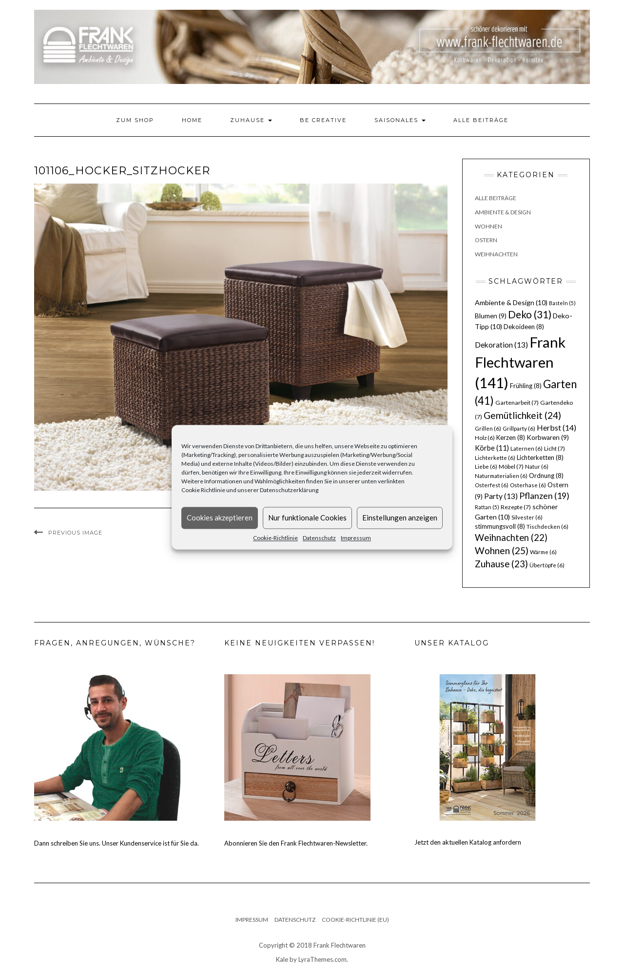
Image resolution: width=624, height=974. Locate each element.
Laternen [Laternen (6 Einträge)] (526, 448)
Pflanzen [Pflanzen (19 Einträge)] (544, 495)
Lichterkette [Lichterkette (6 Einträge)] (495, 458)
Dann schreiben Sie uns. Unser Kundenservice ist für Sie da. (116, 843)
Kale (282, 959)
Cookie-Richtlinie (275, 537)
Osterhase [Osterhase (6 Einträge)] (528, 485)
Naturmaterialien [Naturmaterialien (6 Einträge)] (501, 476)
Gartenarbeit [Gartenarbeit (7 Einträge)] (517, 402)
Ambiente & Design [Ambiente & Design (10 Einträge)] (511, 302)
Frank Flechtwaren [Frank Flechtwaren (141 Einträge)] (520, 362)
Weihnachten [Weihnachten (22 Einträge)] (511, 537)
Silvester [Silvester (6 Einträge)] (527, 517)
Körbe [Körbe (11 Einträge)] (492, 447)
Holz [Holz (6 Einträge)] (485, 438)
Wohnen (488, 226)
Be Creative (323, 120)
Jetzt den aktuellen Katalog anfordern (467, 842)
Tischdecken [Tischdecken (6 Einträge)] (547, 526)
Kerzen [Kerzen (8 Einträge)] (510, 437)
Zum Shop (135, 120)
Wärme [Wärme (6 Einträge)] (543, 552)
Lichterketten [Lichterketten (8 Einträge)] (540, 457)
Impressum (356, 537)
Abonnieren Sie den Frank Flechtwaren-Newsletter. (296, 843)
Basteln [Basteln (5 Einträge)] (562, 303)
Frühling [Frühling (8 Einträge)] (526, 386)
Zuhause (251, 120)
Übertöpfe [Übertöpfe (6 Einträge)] (547, 565)
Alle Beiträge (480, 120)
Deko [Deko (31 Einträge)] (529, 314)
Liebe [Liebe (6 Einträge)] (486, 466)
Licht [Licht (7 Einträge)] (554, 448)
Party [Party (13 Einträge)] (501, 496)
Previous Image (75, 532)
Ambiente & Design (503, 212)
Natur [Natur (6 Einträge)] (536, 466)
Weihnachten (496, 254)
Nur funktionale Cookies (307, 517)
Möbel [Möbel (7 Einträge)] (511, 466)
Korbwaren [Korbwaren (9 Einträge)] (547, 437)
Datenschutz (319, 537)
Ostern (486, 240)
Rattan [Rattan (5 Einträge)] (487, 507)
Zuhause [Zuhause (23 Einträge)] (501, 563)
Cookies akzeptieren (220, 517)
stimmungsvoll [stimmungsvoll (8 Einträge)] (500, 526)
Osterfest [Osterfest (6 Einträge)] (491, 485)
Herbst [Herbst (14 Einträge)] (556, 427)
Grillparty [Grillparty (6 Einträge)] (519, 428)
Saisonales (400, 120)
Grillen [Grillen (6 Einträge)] (488, 428)
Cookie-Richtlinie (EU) (355, 919)
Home (192, 120)
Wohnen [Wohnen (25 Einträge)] (501, 550)
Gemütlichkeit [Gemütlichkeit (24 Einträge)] (522, 415)
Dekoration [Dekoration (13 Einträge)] (501, 344)
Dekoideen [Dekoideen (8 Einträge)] (524, 327)
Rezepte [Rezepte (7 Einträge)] (516, 507)
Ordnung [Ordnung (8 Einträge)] (546, 475)
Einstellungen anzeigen (399, 517)
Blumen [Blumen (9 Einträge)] (491, 316)
